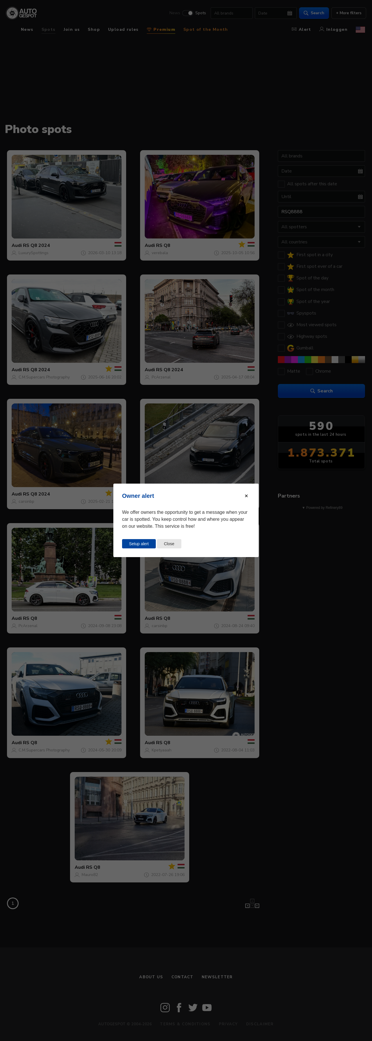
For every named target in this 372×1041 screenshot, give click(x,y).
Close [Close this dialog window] (169, 543)
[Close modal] (246, 496)
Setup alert (139, 543)
